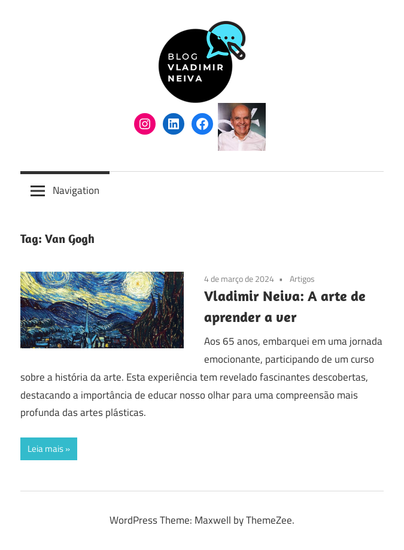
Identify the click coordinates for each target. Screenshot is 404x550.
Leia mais (45, 448)
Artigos (302, 278)
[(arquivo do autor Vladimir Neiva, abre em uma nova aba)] (242, 147)
